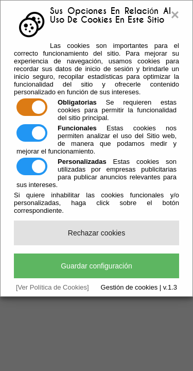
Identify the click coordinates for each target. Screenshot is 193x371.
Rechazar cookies (96, 233)
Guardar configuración (96, 266)
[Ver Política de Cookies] (52, 287)
